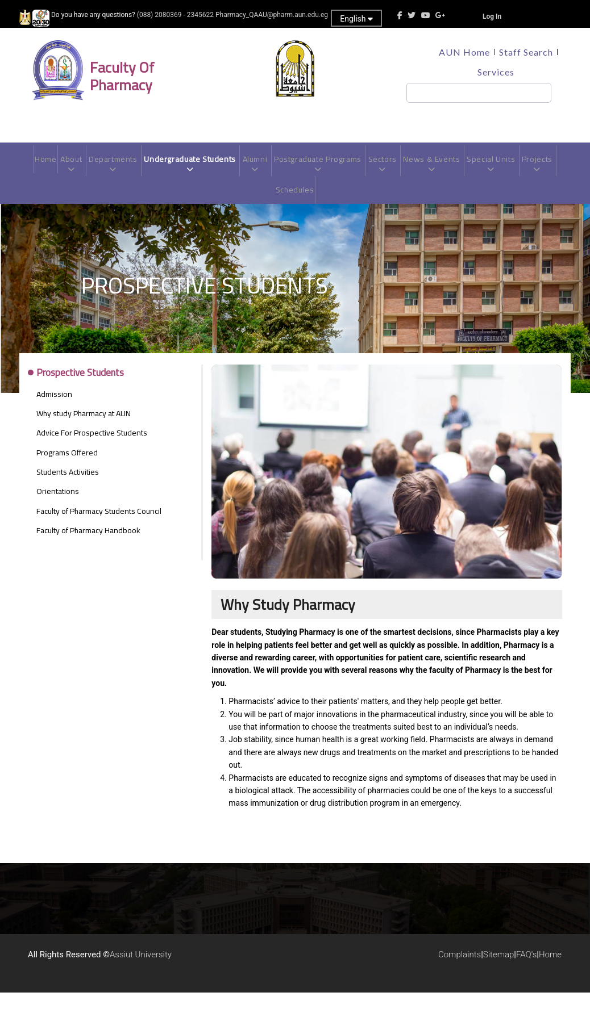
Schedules (314, 201)
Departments (123, 169)
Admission (54, 410)
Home (52, 164)
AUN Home (464, 52)
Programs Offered (67, 469)
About (79, 169)
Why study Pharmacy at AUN (83, 430)
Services (495, 71)
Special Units (520, 169)
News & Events (458, 169)
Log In (492, 16)
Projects (273, 206)
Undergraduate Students (204, 169)
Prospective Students (80, 390)
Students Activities (67, 488)
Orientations (57, 508)
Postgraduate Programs (338, 169)
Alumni (272, 169)
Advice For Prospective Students (91, 450)
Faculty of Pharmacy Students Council (98, 527)
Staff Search (526, 52)
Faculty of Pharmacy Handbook (88, 547)
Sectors (406, 169)
